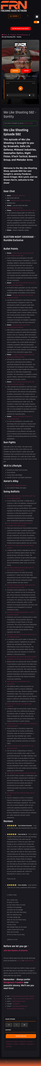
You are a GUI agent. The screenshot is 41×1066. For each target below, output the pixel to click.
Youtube (14, 76)
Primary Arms (28, 123)
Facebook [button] (22, 1042)
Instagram (21, 76)
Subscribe (15, 71)
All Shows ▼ (14, 16)
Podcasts (13, 35)
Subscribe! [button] (30, 1044)
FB (9, 1025)
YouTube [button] (29, 1042)
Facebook (7, 76)
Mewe (28, 76)
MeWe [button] (16, 1044)
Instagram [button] (9, 1044)
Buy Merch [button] (9, 1047)
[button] (27, 15)
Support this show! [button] (11, 1042)
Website (34, 76)
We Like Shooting (22, 35)
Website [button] (22, 1044)
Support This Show (21, 1036)
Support (26, 71)
